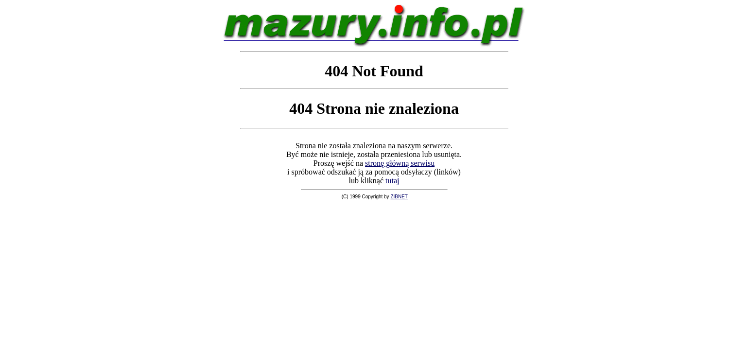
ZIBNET (399, 196)
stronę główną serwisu (400, 163)
